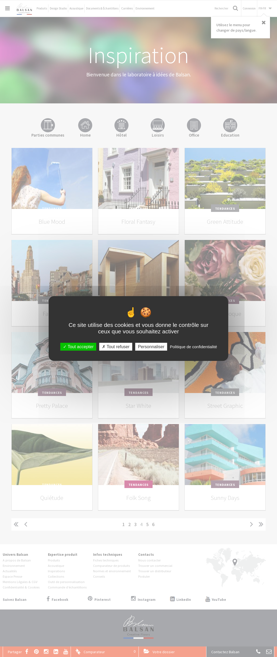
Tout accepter (78, 346)
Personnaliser (151, 346)
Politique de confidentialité (193, 346)
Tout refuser (116, 346)
